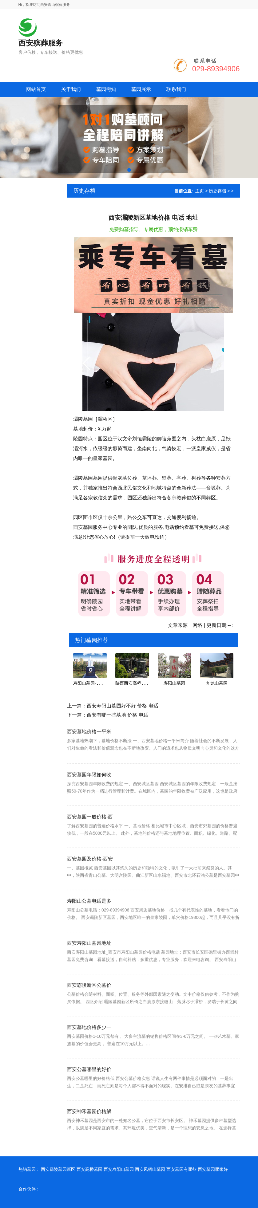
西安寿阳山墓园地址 (89, 970)
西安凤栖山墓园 (150, 1169)
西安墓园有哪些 (181, 1169)
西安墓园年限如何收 (89, 801)
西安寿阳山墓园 (119, 1169)
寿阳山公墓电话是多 (89, 928)
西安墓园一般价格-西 (90, 843)
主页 (199, 190)
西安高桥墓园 (89, 1169)
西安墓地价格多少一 (89, 1054)
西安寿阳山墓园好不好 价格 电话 (122, 705)
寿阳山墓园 (174, 683)
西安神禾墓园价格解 (89, 1138)
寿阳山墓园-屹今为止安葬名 (99, 683)
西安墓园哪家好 (213, 1169)
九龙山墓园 (217, 683)
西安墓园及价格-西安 (90, 885)
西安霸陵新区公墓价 (89, 1012)
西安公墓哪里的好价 (89, 1096)
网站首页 (36, 89)
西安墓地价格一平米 (89, 752)
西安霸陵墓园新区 (58, 1169)
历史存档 (217, 190)
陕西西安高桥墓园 (132, 683)
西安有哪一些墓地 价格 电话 (118, 715)
